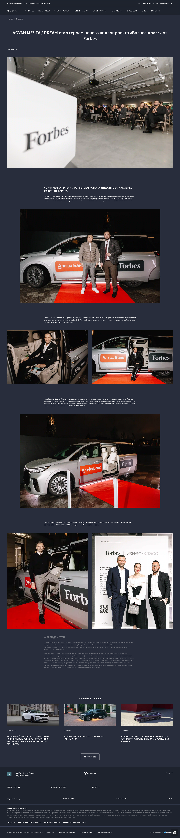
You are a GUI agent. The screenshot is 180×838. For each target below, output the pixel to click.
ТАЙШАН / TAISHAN (81, 11)
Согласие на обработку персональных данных (96, 832)
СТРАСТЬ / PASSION (61, 11)
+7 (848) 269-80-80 (22, 775)
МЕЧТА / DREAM (44, 11)
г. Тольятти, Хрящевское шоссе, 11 (39, 3)
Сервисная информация (73, 822)
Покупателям (116, 11)
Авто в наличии (99, 11)
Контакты (155, 11)
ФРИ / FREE (29, 11)
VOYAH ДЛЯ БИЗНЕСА (58, 787)
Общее (10, 822)
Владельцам (132, 11)
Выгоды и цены (51, 822)
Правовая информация (67, 832)
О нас (144, 11)
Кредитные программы (28, 822)
